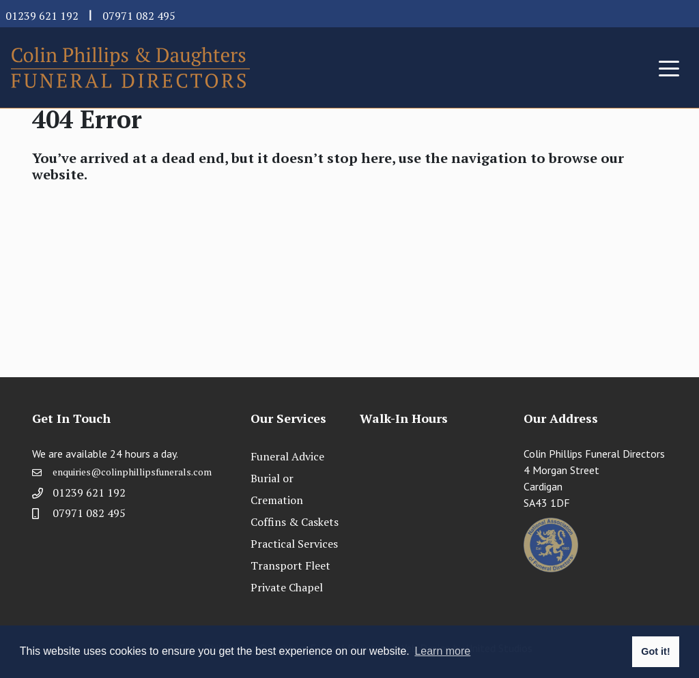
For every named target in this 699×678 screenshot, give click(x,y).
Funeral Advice (287, 456)
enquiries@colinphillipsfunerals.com (132, 471)
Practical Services (294, 543)
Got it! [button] (655, 651)
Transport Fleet (290, 565)
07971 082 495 (138, 15)
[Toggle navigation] (669, 67)
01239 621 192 (42, 15)
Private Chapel (287, 587)
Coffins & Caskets (295, 521)
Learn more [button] (442, 651)
